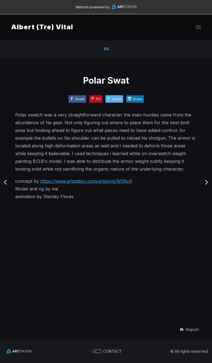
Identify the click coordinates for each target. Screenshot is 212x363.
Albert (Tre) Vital (42, 27)
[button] (189, 329)
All (106, 48)
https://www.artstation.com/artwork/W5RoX (86, 181)
